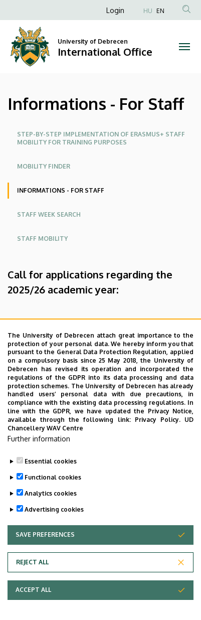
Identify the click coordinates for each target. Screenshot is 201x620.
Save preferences (45, 543)
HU (147, 11)
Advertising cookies (54, 518)
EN (160, 11)
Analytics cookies (51, 502)
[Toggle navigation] (184, 46)
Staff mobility (42, 238)
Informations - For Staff (60, 190)
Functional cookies (53, 486)
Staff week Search (49, 214)
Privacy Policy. (157, 428)
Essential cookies (51, 470)
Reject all (32, 571)
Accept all (33, 598)
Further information (39, 447)
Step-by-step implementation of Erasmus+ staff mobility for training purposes (101, 138)
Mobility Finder (43, 166)
